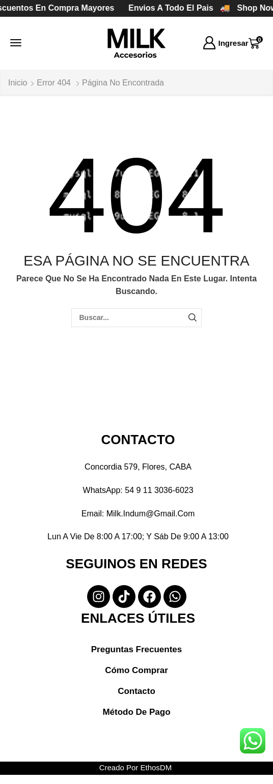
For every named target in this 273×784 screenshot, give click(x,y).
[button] (15, 42)
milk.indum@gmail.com (150, 513)
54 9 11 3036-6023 (159, 490)
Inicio (17, 82)
